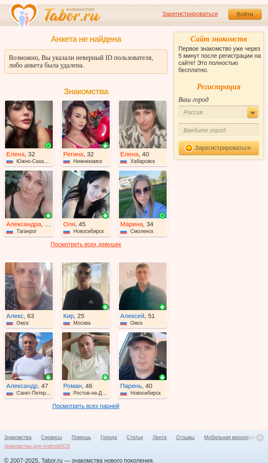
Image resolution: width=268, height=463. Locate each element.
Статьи (135, 437)
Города (108, 437)
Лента (159, 437)
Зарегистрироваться (190, 13)
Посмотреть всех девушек (86, 244)
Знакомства (17, 437)
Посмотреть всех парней (85, 406)
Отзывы (185, 437)
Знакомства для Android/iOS (37, 446)
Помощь (81, 437)
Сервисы (51, 437)
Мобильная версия (226, 437)
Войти (245, 14)
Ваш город (193, 99)
